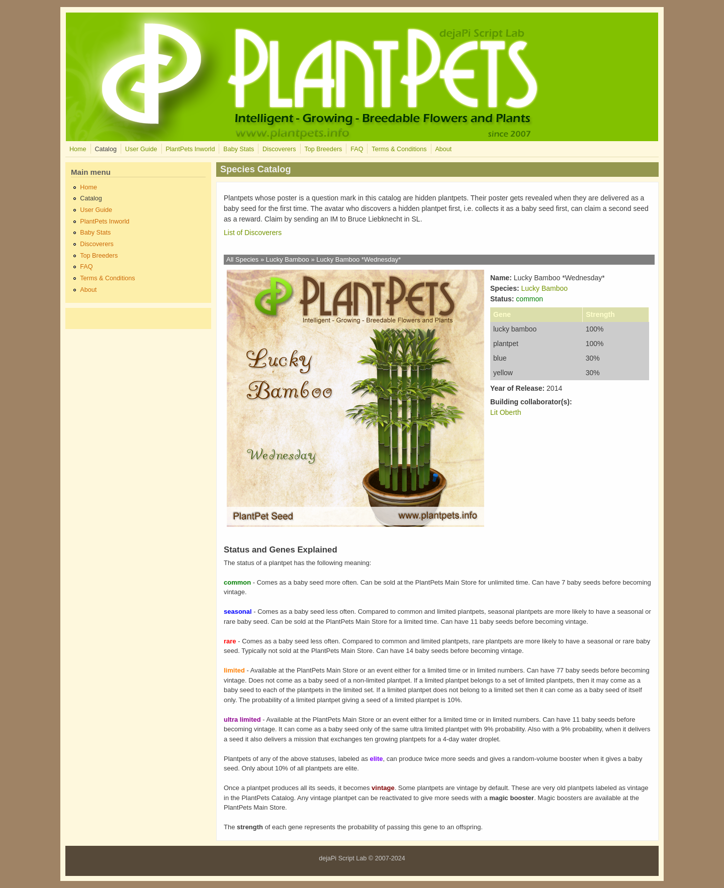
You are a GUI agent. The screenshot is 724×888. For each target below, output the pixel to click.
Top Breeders (323, 149)
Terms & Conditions (399, 149)
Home (77, 149)
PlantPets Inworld (190, 149)
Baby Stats (238, 149)
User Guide (141, 149)
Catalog (105, 149)
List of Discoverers (253, 233)
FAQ (356, 149)
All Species (242, 259)
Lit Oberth (505, 412)
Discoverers (279, 149)
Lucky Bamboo (287, 259)
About (443, 149)
